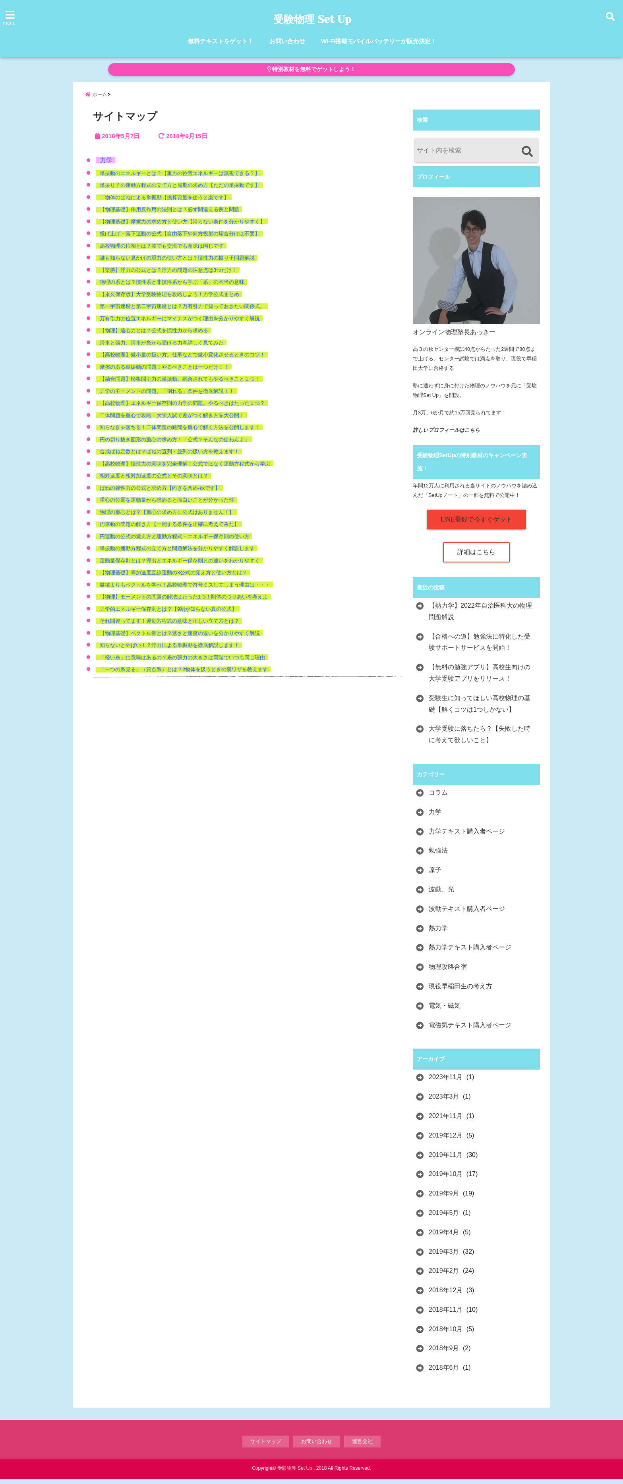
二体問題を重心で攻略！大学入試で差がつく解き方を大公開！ (172, 420)
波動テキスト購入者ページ (467, 913)
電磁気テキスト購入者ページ (470, 1029)
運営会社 (362, 1446)
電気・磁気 (444, 1010)
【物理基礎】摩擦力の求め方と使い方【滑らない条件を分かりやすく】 (182, 226)
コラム (438, 797)
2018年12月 (445, 1295)
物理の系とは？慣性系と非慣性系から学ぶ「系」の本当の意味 (172, 287)
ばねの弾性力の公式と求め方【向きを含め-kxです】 (160, 493)
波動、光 (441, 894)
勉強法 (438, 855)
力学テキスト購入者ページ (467, 836)
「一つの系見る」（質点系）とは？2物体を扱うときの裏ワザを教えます (184, 675)
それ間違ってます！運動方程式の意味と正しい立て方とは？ (169, 626)
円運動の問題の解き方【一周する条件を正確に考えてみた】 (169, 529)
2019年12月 (445, 1140)
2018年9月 (444, 1353)
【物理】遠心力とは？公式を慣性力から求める (154, 336)
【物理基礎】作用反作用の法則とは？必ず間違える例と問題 (169, 214)
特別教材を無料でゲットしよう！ (311, 69)
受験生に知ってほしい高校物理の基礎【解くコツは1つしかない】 (479, 708)
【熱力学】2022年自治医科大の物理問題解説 (480, 616)
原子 (435, 874)
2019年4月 (444, 1237)
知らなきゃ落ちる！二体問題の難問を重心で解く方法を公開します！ (180, 432)
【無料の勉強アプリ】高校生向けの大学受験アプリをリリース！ (479, 677)
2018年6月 (444, 1372)
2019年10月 (445, 1179)
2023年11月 (445, 1082)
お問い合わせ (287, 41)
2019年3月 (444, 1256)
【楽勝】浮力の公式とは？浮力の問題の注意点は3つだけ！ (168, 275)
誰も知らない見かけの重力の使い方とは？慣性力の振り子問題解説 (177, 263)
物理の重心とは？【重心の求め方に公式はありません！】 (167, 517)
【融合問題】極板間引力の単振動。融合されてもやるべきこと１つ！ (180, 384)
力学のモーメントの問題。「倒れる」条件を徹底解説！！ (167, 396)
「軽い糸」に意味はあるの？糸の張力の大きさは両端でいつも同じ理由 (182, 662)
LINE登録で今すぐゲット (476, 524)
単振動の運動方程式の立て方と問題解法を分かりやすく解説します (177, 553)
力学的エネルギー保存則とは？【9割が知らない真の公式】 (168, 614)
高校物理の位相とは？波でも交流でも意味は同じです (162, 251)
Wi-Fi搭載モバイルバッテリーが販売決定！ (379, 41)
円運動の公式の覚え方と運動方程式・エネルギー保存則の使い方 (175, 541)
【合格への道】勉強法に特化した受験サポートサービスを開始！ (479, 647)
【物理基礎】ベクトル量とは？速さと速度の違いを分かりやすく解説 (180, 638)
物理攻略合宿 (448, 971)
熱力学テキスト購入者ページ (470, 952)
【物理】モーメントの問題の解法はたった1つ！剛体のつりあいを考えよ (184, 602)
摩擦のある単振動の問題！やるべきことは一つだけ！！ (164, 372)
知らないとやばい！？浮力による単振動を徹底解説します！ (169, 650)
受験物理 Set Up (312, 19)
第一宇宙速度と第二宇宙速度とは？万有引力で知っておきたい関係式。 (182, 311)
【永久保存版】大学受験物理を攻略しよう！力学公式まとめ (169, 299)
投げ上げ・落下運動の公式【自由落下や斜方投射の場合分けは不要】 (180, 239)
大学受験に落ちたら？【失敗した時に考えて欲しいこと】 (479, 739)
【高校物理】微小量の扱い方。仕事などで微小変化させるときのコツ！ (182, 360)
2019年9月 (444, 1198)
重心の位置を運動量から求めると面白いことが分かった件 (167, 505)
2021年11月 (445, 1120)
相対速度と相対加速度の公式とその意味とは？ (154, 481)
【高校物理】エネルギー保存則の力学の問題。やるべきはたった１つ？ (182, 408)
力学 (106, 165)
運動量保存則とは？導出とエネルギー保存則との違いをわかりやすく (180, 565)
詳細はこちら (476, 556)
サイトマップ (265, 1446)
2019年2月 (444, 1275)
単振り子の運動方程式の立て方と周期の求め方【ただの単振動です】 (180, 190)
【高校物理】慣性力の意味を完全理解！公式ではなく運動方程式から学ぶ (185, 469)
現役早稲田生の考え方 (460, 990)
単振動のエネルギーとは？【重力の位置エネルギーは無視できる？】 (180, 178)
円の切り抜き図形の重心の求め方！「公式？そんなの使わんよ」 (175, 444)
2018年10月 (445, 1333)
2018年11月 (445, 1314)
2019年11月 (445, 1159)
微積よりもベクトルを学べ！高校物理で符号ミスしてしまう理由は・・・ (185, 590)
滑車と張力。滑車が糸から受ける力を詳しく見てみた (162, 347)
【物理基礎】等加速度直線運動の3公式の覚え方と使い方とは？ (173, 578)
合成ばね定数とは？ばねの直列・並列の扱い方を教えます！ (169, 457)
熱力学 (438, 933)
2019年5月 (444, 1217)
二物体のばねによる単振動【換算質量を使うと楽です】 (164, 202)
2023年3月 (444, 1101)
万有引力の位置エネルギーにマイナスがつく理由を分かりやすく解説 (180, 323)
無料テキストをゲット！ (220, 41)
